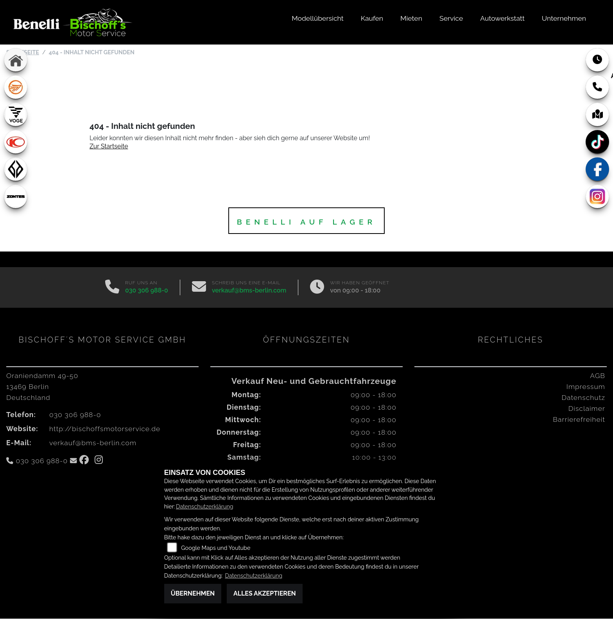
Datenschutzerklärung (204, 506)
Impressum (585, 387)
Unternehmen (564, 18)
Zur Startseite (109, 146)
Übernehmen (193, 593)
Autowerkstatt (502, 18)
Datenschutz (583, 398)
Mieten (411, 18)
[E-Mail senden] (199, 288)
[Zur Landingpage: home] (15, 60)
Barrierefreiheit (579, 420)
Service (451, 18)
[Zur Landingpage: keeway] (15, 87)
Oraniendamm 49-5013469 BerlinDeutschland (42, 387)
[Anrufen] (112, 288)
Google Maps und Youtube (215, 547)
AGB (597, 376)
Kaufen (372, 18)
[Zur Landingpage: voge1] (15, 115)
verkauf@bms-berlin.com (249, 290)
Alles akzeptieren (264, 593)
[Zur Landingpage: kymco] (15, 142)
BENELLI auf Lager (306, 222)
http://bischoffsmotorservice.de (104, 429)
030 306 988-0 (146, 290)
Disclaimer (586, 409)
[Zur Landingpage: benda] (15, 169)
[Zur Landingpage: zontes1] (15, 197)
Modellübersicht (317, 18)
